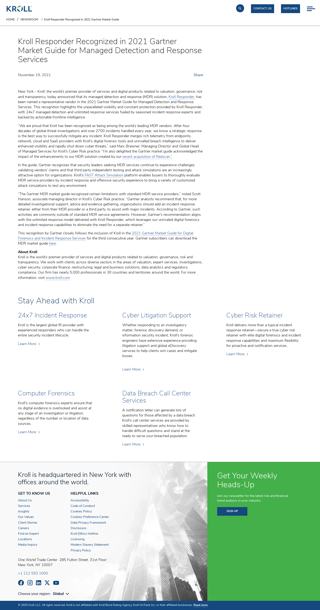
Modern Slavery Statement (90, 545)
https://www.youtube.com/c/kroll (56, 583)
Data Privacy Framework (88, 522)
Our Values (26, 517)
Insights (23, 511)
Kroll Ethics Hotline (84, 533)
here (52, 244)
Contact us (262, 8)
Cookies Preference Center (90, 517)
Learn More (28, 344)
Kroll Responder (181, 97)
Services (24, 506)
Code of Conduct (83, 506)
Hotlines (290, 8)
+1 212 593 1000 (33, 573)
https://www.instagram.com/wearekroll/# (30, 583)
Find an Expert (28, 533)
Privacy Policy (81, 550)
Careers (23, 528)
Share (198, 75)
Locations (25, 539)
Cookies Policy (81, 511)
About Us (25, 500)
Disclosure (78, 528)
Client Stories (27, 522)
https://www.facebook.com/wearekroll (21, 583)
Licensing (77, 539)
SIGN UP (232, 511)
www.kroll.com (58, 278)
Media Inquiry (27, 545)
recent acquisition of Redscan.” (147, 157)
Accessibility (80, 500)
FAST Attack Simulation (104, 175)
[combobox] (61, 594)
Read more (200, 605)
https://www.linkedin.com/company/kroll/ (38, 582)
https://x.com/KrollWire (47, 582)
